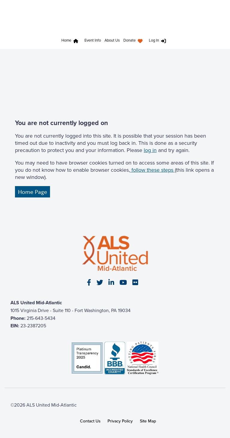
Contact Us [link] (90, 421)
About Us (112, 40)
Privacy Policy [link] (120, 421)
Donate (129, 40)
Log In (154, 40)
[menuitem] (71, 41)
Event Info (92, 40)
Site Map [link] (148, 421)
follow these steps (152, 170)
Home (66, 40)
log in (150, 150)
